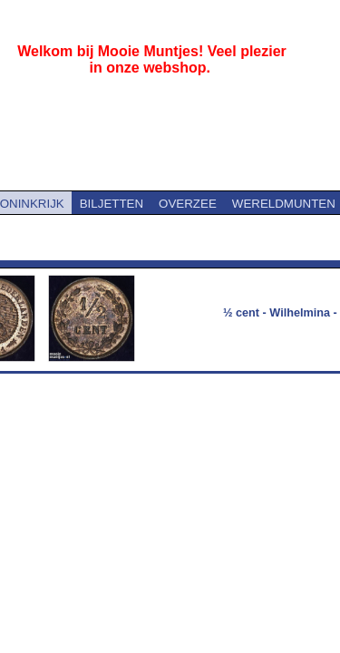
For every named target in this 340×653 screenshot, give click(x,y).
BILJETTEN (111, 203)
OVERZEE (188, 203)
